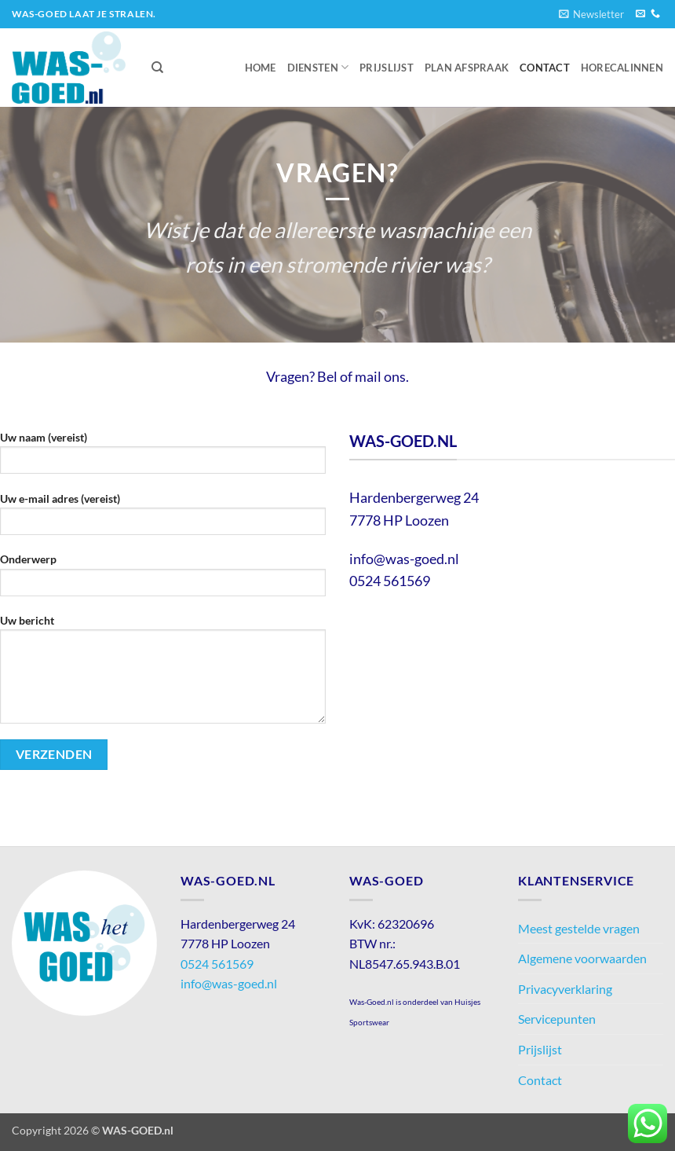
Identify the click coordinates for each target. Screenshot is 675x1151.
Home (260, 67)
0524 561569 (217, 963)
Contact (545, 67)
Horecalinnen (622, 67)
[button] (591, 14)
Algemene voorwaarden (582, 958)
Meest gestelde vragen (579, 928)
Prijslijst (386, 67)
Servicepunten (557, 1018)
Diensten (318, 67)
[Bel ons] (655, 14)
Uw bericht (163, 674)
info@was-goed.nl (229, 983)
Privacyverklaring (565, 988)
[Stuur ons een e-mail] (640, 14)
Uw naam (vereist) (163, 458)
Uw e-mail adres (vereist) (163, 519)
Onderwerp (163, 579)
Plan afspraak (467, 67)
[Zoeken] (157, 67)
